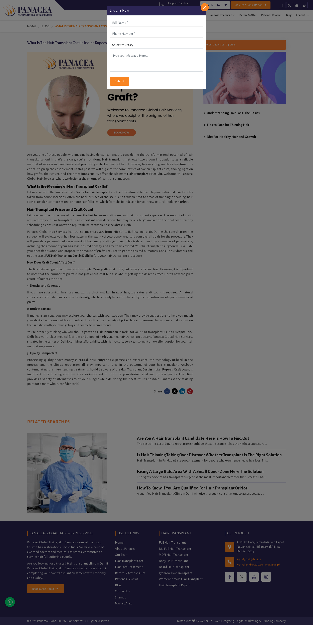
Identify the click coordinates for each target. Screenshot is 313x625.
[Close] (205, 7)
